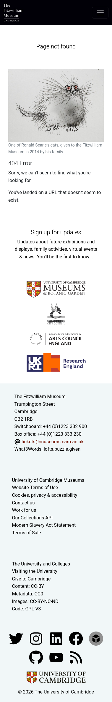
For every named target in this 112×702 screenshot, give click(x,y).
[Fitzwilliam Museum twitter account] (17, 638)
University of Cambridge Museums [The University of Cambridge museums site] (48, 480)
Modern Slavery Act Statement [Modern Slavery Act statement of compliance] (44, 525)
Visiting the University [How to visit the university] (34, 571)
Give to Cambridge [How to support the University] (31, 579)
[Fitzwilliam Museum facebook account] (57, 638)
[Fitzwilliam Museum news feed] (75, 657)
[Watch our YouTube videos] (57, 657)
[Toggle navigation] (100, 12)
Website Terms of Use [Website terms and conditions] (35, 487)
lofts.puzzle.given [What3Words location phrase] (62, 449)
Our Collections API (32, 518)
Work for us (24, 510)
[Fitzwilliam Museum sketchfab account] (96, 638)
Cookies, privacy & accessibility (44, 495)
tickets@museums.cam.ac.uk (52, 442)
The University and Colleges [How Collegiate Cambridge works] (41, 564)
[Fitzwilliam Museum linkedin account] (76, 638)
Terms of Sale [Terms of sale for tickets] (26, 533)
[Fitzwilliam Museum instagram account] (37, 638)
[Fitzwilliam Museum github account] (37, 657)
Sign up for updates (56, 232)
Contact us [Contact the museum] (23, 503)
